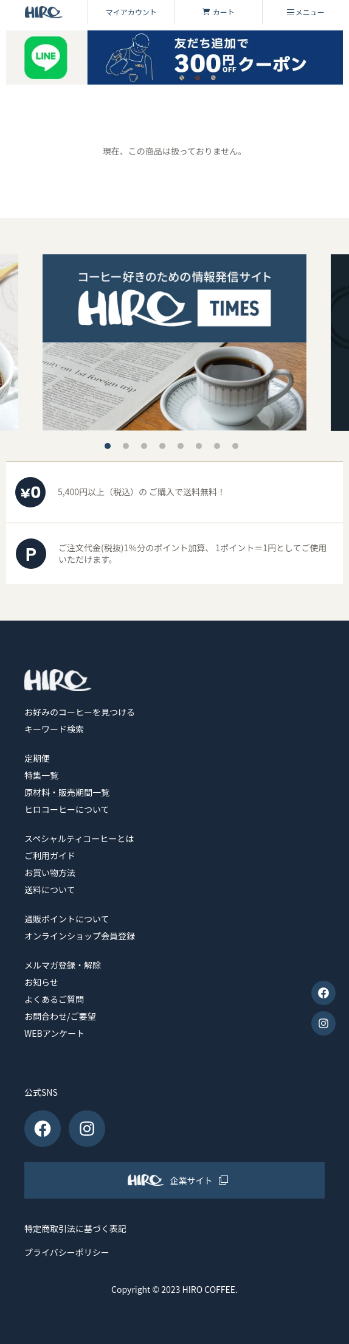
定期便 (37, 758)
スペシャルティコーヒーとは (79, 838)
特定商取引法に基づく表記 (75, 1228)
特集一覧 (41, 775)
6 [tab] (199, 446)
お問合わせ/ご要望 (60, 1016)
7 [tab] (217, 446)
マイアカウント (131, 12)
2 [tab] (126, 446)
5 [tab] (181, 446)
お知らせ (41, 982)
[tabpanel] (174, 342)
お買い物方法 (49, 872)
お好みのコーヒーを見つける (79, 712)
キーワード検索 (54, 729)
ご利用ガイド (49, 855)
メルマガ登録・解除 (62, 965)
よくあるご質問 (54, 999)
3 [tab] (144, 446)
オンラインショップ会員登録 (79, 936)
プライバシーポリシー (66, 1252)
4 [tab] (162, 446)
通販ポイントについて (66, 919)
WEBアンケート (54, 1033)
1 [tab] (108, 446)
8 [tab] (235, 446)
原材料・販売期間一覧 (66, 792)
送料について (49, 889)
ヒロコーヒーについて (66, 809)
